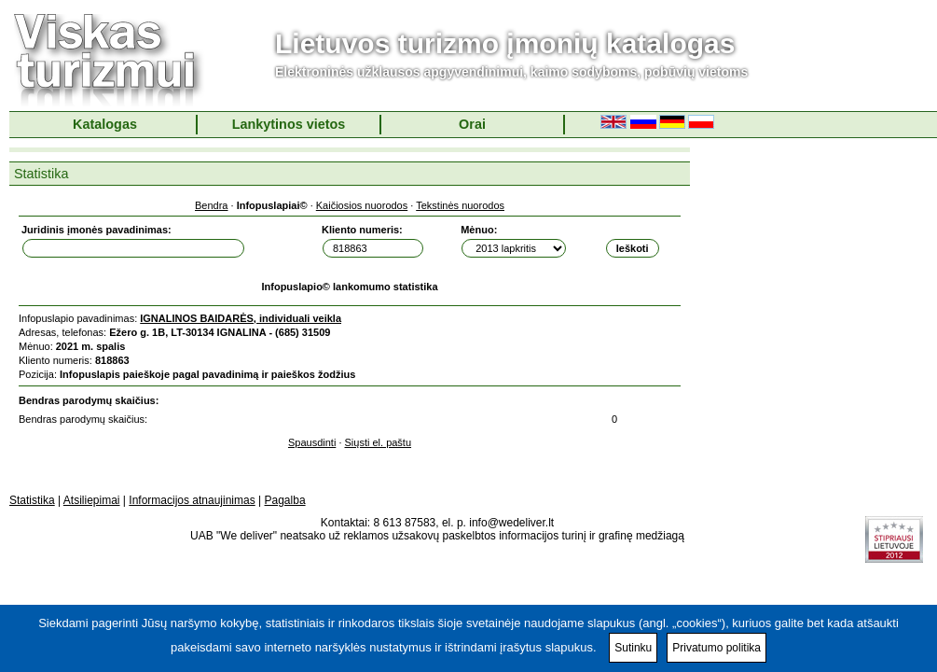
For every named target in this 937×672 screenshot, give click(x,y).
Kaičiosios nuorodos (361, 205)
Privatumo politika (716, 647)
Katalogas (105, 124)
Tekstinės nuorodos (460, 205)
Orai (472, 124)
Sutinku (633, 647)
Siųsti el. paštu (378, 442)
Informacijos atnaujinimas (192, 500)
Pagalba (285, 500)
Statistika (32, 500)
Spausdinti (312, 442)
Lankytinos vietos (289, 124)
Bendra (211, 205)
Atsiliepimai (91, 500)
